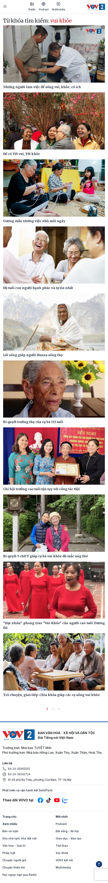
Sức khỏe (62, 853)
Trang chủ (9, 816)
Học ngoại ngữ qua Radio (19, 874)
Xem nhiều (9, 824)
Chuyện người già (14, 860)
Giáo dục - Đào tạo (68, 838)
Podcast (44, 6)
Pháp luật (8, 853)
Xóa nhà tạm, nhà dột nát (19, 838)
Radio (32, 6)
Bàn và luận (10, 831)
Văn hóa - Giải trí (13, 845)
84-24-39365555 (19, 768)
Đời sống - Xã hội (67, 831)
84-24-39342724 (19, 774)
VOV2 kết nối (64, 860)
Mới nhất (62, 816)
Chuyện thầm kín (13, 867)
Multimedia (58, 6)
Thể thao (62, 845)
